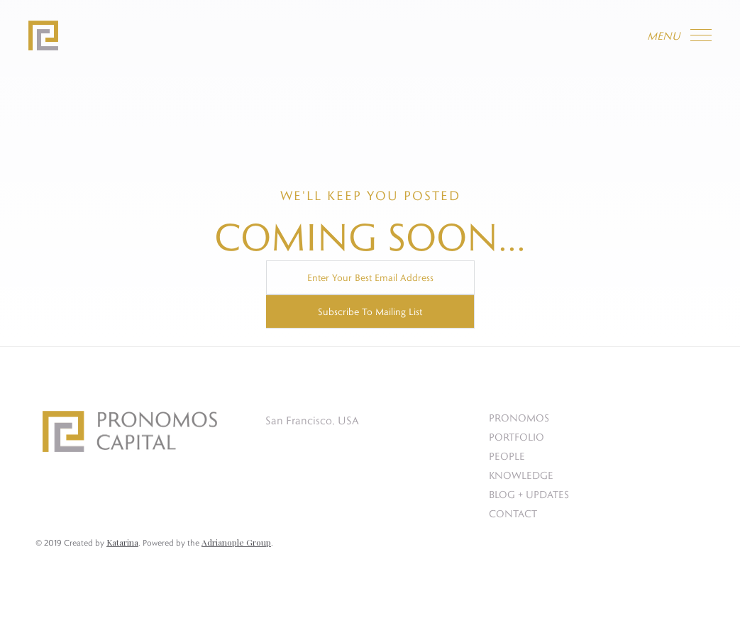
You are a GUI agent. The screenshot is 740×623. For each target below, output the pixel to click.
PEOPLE (507, 456)
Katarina (122, 542)
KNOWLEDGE (521, 475)
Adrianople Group (236, 542)
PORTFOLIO (516, 436)
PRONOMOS (519, 417)
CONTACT (513, 513)
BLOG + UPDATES (529, 494)
